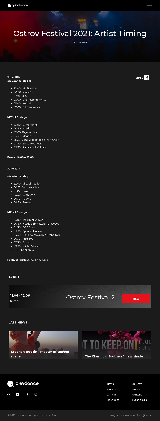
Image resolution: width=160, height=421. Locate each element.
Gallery (137, 384)
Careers (137, 395)
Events (111, 389)
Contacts (113, 400)
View (136, 298)
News (110, 384)
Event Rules (139, 400)
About (136, 389)
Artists (111, 395)
